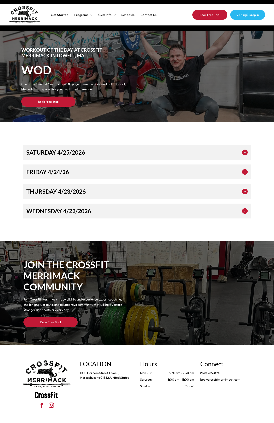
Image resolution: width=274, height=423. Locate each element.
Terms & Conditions (169, 418)
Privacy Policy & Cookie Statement (113, 418)
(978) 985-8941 (210, 363)
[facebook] (42, 396)
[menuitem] (59, 10)
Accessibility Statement (145, 418)
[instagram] (51, 396)
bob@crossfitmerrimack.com (220, 370)
